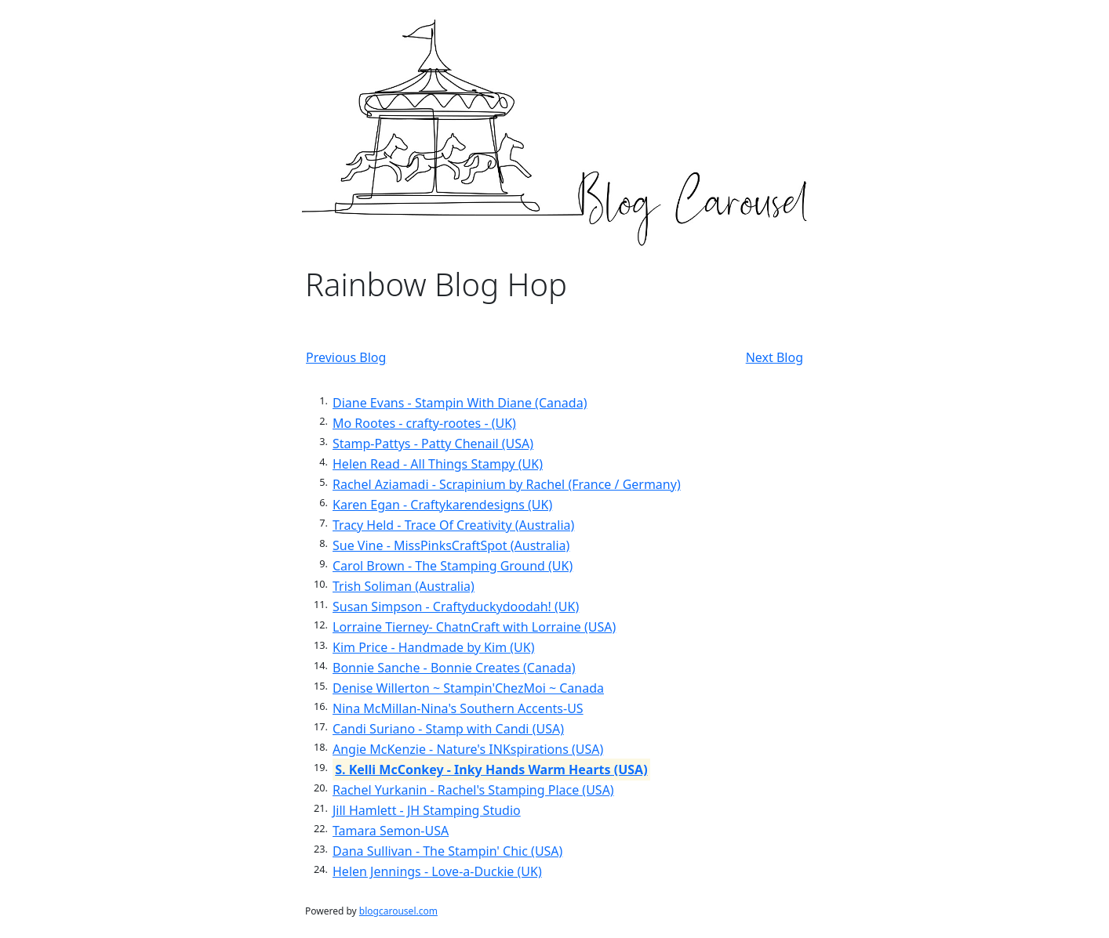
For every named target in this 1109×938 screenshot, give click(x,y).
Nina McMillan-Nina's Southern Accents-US (458, 708)
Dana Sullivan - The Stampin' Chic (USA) (447, 851)
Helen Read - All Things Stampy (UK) (438, 464)
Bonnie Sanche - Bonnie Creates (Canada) (454, 667)
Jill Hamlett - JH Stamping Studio (427, 810)
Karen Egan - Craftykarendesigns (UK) (442, 504)
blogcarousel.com (398, 911)
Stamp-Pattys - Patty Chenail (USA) (433, 443)
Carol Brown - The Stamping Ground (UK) (453, 565)
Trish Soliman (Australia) (404, 586)
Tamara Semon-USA (391, 830)
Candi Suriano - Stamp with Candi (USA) (448, 728)
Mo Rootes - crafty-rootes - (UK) (424, 423)
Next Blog (774, 357)
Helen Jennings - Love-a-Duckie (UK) (437, 871)
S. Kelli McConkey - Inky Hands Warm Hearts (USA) (491, 769)
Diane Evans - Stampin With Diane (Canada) (460, 402)
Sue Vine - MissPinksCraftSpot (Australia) (451, 545)
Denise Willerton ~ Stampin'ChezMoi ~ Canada (468, 688)
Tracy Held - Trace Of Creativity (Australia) (453, 525)
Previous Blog (346, 357)
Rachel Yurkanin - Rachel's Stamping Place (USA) (473, 790)
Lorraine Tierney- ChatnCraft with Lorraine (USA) (474, 627)
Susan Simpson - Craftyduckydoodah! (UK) (456, 606)
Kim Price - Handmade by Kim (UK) (433, 647)
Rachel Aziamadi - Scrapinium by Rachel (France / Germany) (507, 484)
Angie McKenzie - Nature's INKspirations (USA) (468, 749)
